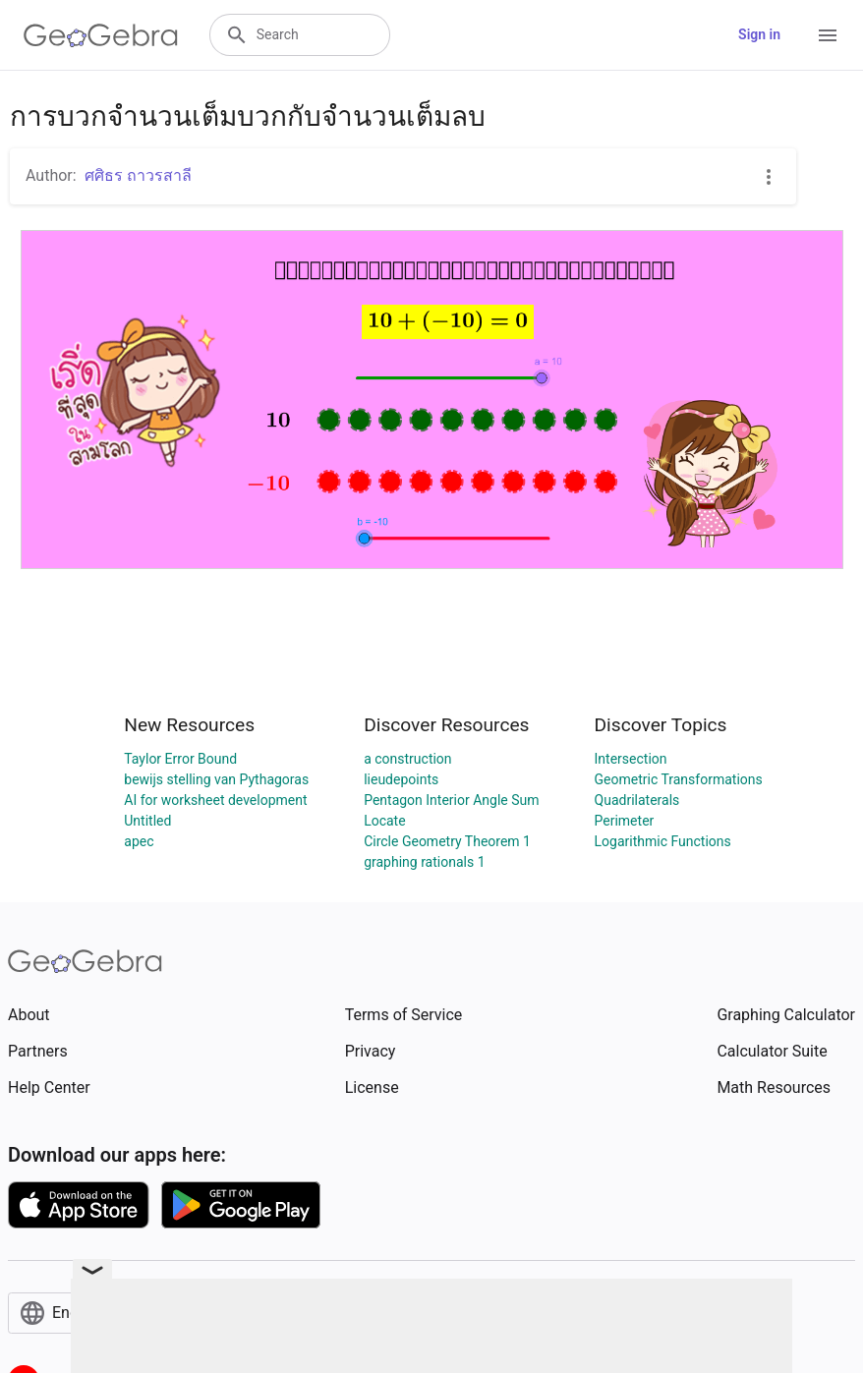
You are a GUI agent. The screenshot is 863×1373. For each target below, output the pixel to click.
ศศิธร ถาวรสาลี (138, 175)
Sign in (759, 34)
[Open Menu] (827, 35)
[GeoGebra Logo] (101, 35)
